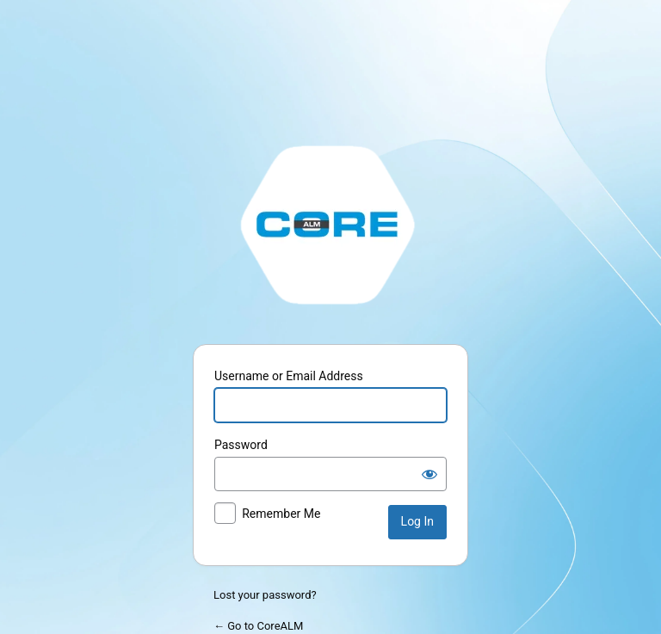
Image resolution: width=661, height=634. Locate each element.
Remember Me (281, 513)
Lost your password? (265, 594)
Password (241, 445)
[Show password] (429, 474)
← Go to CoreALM (258, 625)
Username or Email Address (288, 376)
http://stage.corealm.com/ (330, 223)
